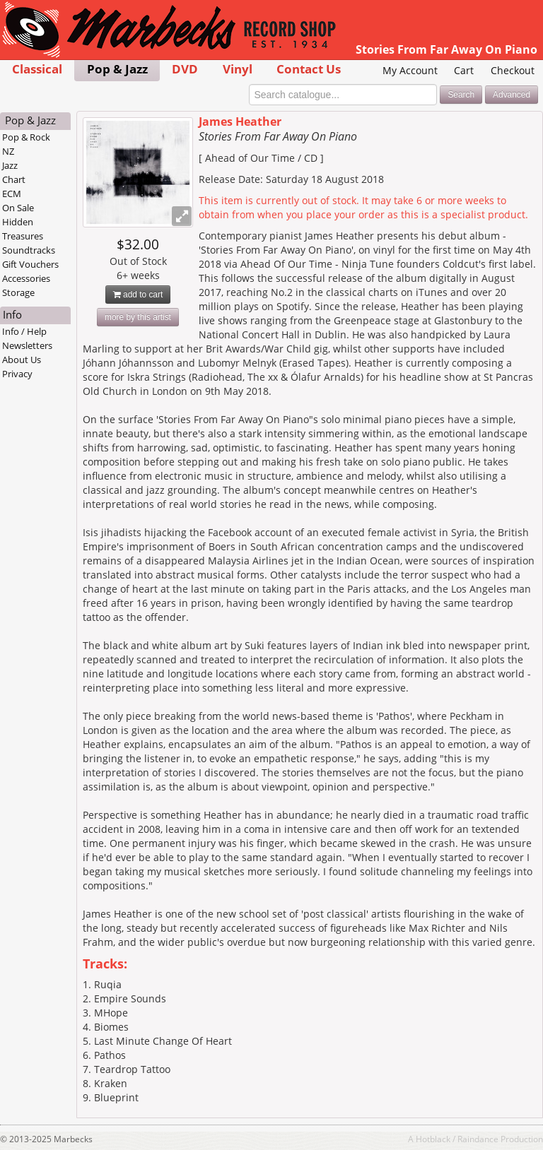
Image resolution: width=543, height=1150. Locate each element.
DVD (185, 69)
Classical (37, 69)
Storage (18, 292)
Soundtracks (28, 250)
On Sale (18, 207)
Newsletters (27, 345)
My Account (410, 70)
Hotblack (433, 1138)
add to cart (138, 295)
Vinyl (237, 69)
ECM (11, 193)
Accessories (26, 278)
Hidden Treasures (22, 228)
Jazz (10, 165)
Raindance (477, 1138)
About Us (21, 359)
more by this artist (138, 317)
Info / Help (24, 331)
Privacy (17, 373)
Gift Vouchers (30, 264)
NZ (8, 151)
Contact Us (308, 69)
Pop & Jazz (117, 69)
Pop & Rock (26, 137)
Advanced (511, 95)
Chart (13, 179)
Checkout (513, 70)
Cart (464, 70)
